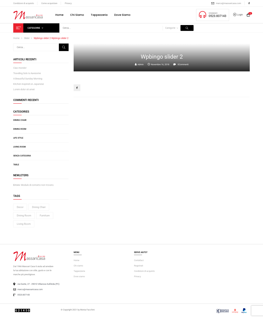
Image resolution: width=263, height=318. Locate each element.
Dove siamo (79, 276)
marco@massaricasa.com (228, 3)
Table (16, 164)
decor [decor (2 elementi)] (20, 207)
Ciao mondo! (20, 68)
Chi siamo (78, 265)
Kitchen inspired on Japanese (28, 84)
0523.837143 (217, 16)
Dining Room (19, 129)
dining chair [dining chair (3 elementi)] (39, 207)
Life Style (18, 138)
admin (141, 64)
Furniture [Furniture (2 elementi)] (45, 215)
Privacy (68, 3)
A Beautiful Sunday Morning (27, 78)
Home (16, 38)
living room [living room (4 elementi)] (24, 223)
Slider (27, 38)
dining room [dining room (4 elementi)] (24, 215)
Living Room (19, 147)
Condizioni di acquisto (23, 3)
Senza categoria (22, 156)
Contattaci (139, 260)
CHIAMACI (213, 13)
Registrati (138, 265)
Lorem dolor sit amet (24, 89)
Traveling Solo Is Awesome (27, 73)
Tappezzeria (79, 271)
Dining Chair (20, 120)
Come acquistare (49, 3)
